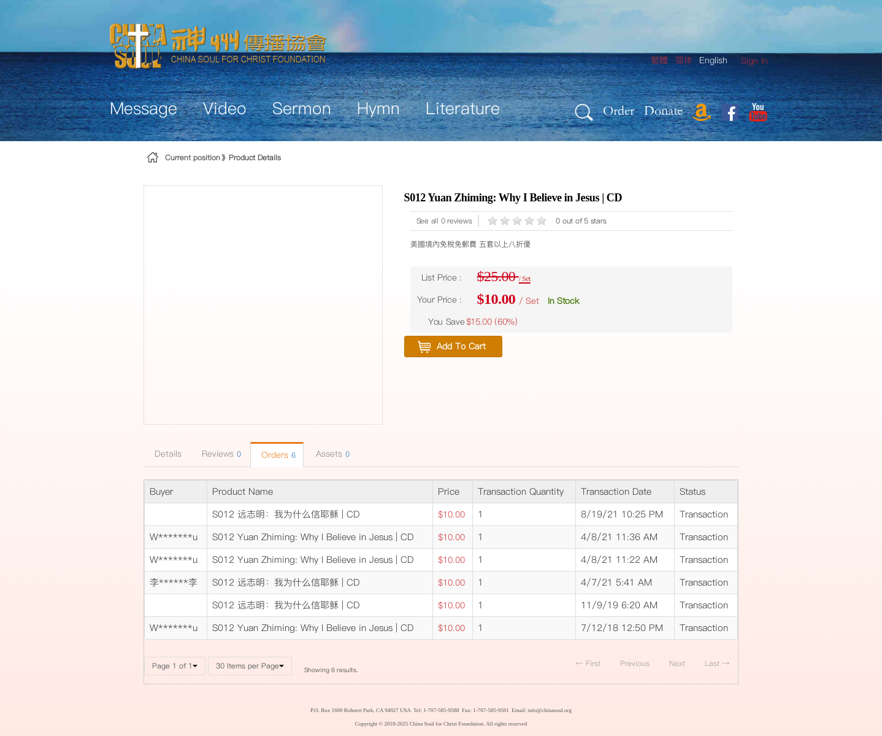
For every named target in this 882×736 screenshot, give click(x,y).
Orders (277, 455)
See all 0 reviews (444, 220)
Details (166, 453)
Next (677, 663)
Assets (331, 453)
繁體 (659, 60)
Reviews (220, 453)
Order (618, 110)
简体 (683, 60)
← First (588, 663)
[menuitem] (754, 61)
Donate (663, 110)
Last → (717, 663)
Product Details (255, 157)
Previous (635, 663)
